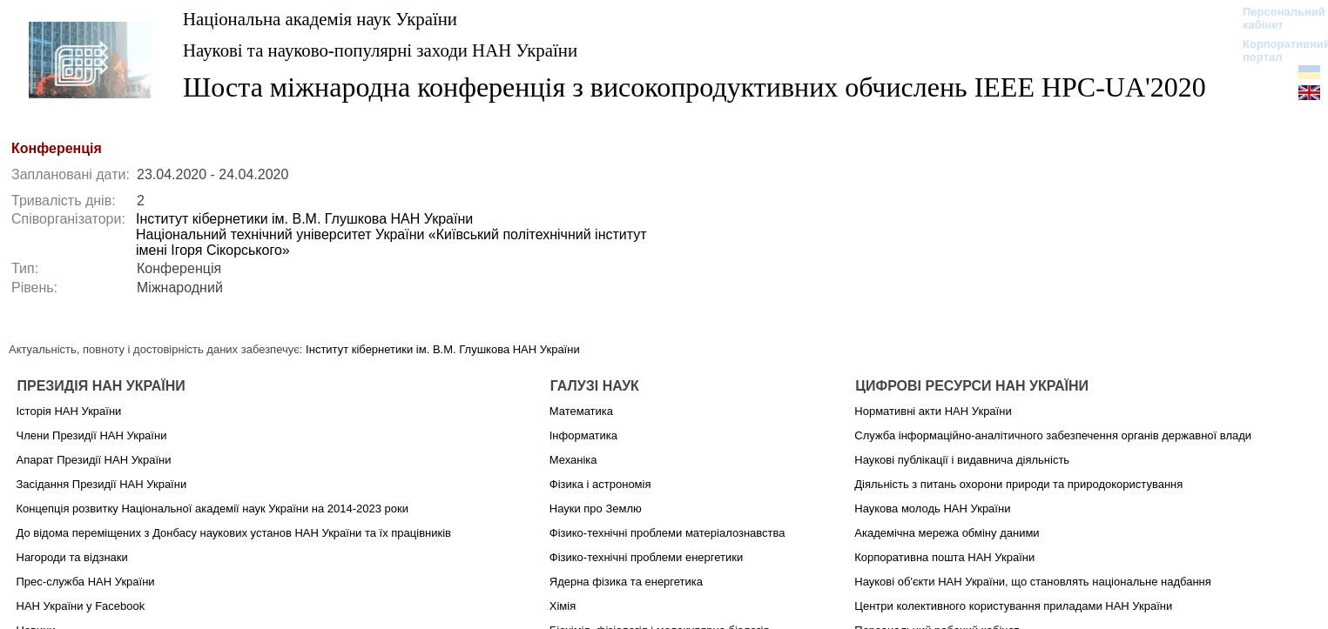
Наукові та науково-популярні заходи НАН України (380, 50)
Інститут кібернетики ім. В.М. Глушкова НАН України (304, 218)
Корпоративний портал (1275, 50)
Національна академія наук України (320, 19)
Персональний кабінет (1275, 18)
